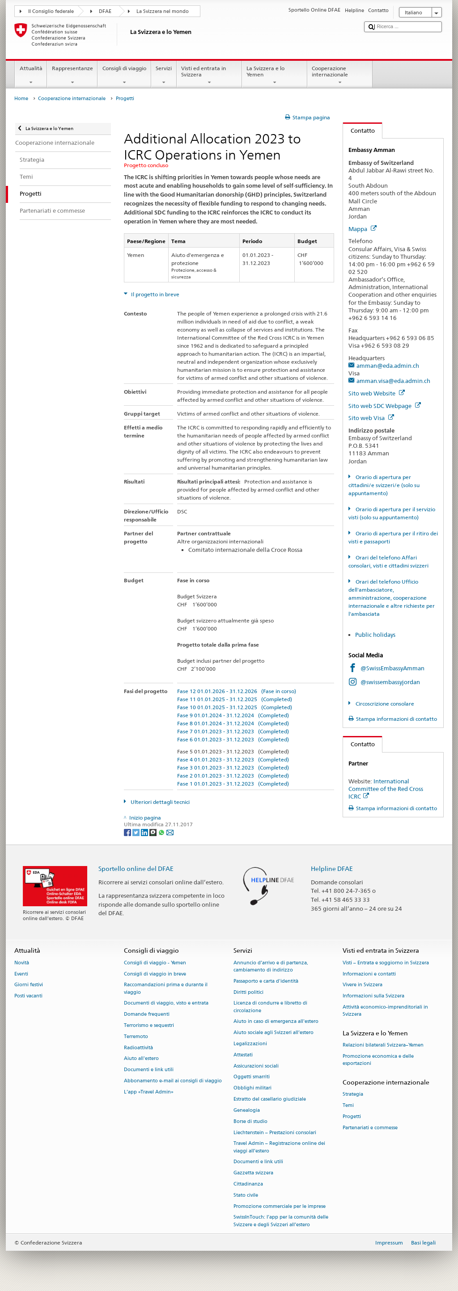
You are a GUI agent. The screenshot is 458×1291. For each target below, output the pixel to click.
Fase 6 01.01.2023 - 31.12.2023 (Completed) (233, 739)
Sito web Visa (371, 417)
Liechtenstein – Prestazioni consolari (274, 1132)
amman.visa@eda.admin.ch (393, 380)
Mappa (362, 228)
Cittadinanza (248, 1184)
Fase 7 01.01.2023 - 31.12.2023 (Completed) (233, 731)
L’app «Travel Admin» (149, 1092)
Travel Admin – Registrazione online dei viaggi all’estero (279, 1147)
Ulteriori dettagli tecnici (159, 802)
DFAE (105, 11)
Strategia (353, 1095)
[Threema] (153, 831)
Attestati (243, 1055)
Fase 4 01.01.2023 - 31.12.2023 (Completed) (233, 759)
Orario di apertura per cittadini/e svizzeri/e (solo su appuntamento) (384, 485)
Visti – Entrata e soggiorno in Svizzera (386, 963)
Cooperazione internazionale (340, 75)
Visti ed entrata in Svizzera (209, 75)
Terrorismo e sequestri (149, 1025)
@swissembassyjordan (390, 681)
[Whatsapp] (162, 831)
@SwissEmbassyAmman (392, 668)
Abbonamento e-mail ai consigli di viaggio (173, 1081)
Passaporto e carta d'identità (265, 981)
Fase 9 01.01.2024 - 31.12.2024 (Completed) (233, 715)
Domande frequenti (147, 1015)
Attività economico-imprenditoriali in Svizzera (385, 1010)
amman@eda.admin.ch (387, 365)
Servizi (164, 75)
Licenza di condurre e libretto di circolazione (270, 1007)
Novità (21, 963)
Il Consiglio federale (51, 11)
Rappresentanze (72, 75)
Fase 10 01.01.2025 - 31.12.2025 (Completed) (234, 707)
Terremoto (136, 1036)
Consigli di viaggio (124, 75)
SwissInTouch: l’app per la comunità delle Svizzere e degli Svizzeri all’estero (280, 1221)
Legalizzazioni (250, 1044)
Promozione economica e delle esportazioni (378, 1059)
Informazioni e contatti (369, 974)
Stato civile (245, 1195)
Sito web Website (376, 393)
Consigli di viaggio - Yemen (155, 963)
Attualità (31, 75)
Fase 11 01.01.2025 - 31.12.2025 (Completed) (234, 699)
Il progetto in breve (154, 294)
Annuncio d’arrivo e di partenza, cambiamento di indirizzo (270, 966)
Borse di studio (250, 1121)
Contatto (359, 130)
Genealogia (246, 1110)
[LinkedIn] (145, 831)
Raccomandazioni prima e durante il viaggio (166, 988)
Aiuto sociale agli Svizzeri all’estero (273, 1033)
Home (21, 98)
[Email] (170, 831)
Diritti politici (248, 992)
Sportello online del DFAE (136, 868)
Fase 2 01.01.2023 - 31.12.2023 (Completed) (233, 775)
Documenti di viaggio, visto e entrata (166, 1003)
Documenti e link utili (149, 1070)
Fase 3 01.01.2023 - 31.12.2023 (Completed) (233, 767)
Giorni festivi (28, 985)
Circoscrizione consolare (384, 703)
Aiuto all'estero (141, 1059)
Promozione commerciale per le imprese (279, 1206)
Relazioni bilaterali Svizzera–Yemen (383, 1045)
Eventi (21, 974)
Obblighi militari (252, 1088)
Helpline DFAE (332, 868)
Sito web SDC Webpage (384, 405)
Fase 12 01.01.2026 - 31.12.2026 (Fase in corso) (236, 691)
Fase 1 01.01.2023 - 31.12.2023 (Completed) (233, 783)
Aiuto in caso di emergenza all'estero (275, 1022)
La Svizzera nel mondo (162, 11)
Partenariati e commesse (370, 1128)
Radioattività (138, 1048)
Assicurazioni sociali (256, 1066)
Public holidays (376, 634)
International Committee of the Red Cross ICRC (385, 789)
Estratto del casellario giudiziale (269, 1099)
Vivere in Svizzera (362, 985)
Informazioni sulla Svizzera (373, 996)
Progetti (352, 1116)
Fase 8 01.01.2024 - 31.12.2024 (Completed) (233, 723)
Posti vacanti (28, 996)
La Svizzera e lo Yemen (274, 75)
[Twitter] (136, 831)
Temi (348, 1105)
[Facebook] (128, 831)
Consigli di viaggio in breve (155, 974)
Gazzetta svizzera (253, 1173)
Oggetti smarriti (251, 1077)
